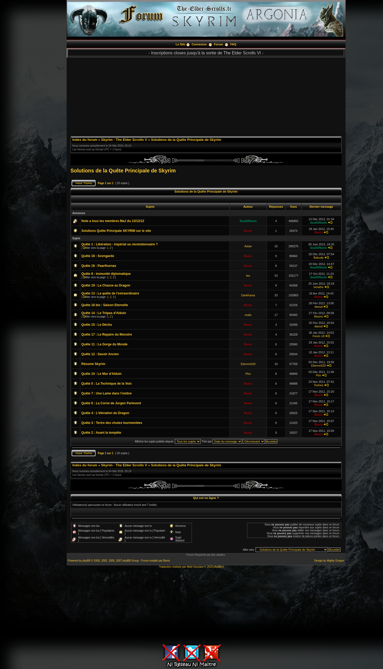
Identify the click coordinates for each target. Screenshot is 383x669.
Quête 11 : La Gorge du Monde (104, 344)
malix (248, 314)
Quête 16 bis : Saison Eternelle (104, 305)
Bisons (318, 316)
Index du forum (84, 140)
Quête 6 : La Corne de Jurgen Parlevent (111, 403)
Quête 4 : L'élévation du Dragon (105, 413)
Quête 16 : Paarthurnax (98, 266)
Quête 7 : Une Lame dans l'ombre (106, 393)
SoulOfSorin (248, 221)
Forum (218, 44)
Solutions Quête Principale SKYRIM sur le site (116, 231)
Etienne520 (248, 364)
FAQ (233, 44)
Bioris (248, 230)
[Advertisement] (206, 95)
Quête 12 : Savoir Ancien (100, 354)
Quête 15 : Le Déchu (96, 325)
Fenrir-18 (319, 336)
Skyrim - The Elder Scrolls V (124, 140)
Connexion (199, 44)
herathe (318, 287)
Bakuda (318, 257)
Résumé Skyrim (93, 364)
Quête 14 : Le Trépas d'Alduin (103, 313)
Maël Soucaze (195, 566)
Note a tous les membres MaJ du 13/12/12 (112, 221)
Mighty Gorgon (335, 560)
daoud (319, 306)
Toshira (318, 385)
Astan (248, 246)
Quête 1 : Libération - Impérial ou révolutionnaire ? (119, 244)
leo (248, 275)
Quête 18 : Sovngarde (97, 256)
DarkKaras (248, 295)
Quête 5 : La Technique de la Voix (106, 383)
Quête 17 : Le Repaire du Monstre (106, 334)
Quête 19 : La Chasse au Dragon (105, 285)
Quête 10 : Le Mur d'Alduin (101, 374)
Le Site (180, 44)
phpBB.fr (219, 566)
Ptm (248, 373)
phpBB (87, 560)
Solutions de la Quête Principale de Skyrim (186, 140)
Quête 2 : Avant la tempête (101, 433)
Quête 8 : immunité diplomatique (106, 274)
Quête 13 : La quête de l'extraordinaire (110, 293)
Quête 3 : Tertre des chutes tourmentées (111, 423)
